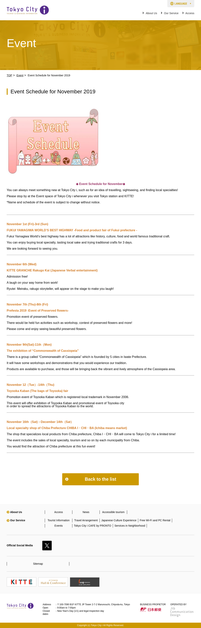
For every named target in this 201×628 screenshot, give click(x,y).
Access (189, 13)
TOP (9, 75)
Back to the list (100, 479)
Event (19, 75)
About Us (151, 13)
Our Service (171, 13)
